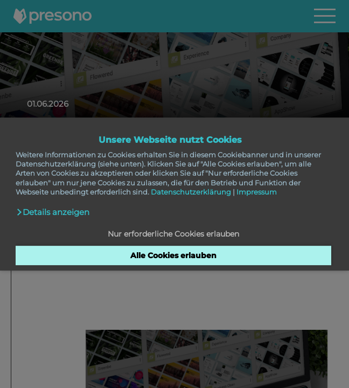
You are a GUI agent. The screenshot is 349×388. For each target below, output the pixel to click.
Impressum (256, 192)
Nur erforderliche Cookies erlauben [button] (173, 234)
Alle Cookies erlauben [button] (173, 255)
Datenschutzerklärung (191, 192)
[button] (53, 212)
